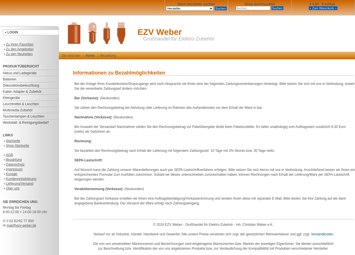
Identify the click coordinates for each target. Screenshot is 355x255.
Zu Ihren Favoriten (18, 44)
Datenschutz (14, 164)
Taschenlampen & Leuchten (23, 116)
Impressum (12, 169)
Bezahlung (12, 160)
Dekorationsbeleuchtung (21, 85)
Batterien (9, 79)
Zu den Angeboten (18, 49)
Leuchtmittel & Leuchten (21, 104)
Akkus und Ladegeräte (19, 73)
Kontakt (10, 174)
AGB (8, 155)
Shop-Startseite (16, 146)
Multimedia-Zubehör (18, 110)
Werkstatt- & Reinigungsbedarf (26, 123)
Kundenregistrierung (19, 179)
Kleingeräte (11, 98)
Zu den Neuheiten (18, 54)
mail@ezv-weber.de (21, 225)
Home (89, 56)
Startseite (11, 141)
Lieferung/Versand (18, 184)
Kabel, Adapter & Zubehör (22, 92)
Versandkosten (322, 234)
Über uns (11, 188)
